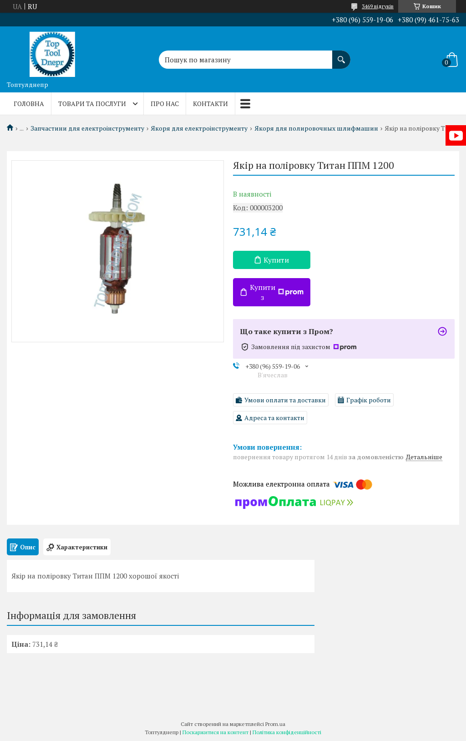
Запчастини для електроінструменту (87, 128)
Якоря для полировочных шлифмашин (316, 128)
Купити (276, 260)
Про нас (165, 103)
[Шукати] (341, 55)
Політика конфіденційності (287, 732)
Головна (29, 103)
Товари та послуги (92, 103)
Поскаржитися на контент (215, 732)
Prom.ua (275, 724)
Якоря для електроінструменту (199, 128)
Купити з (277, 292)
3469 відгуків (378, 6)
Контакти (210, 103)
